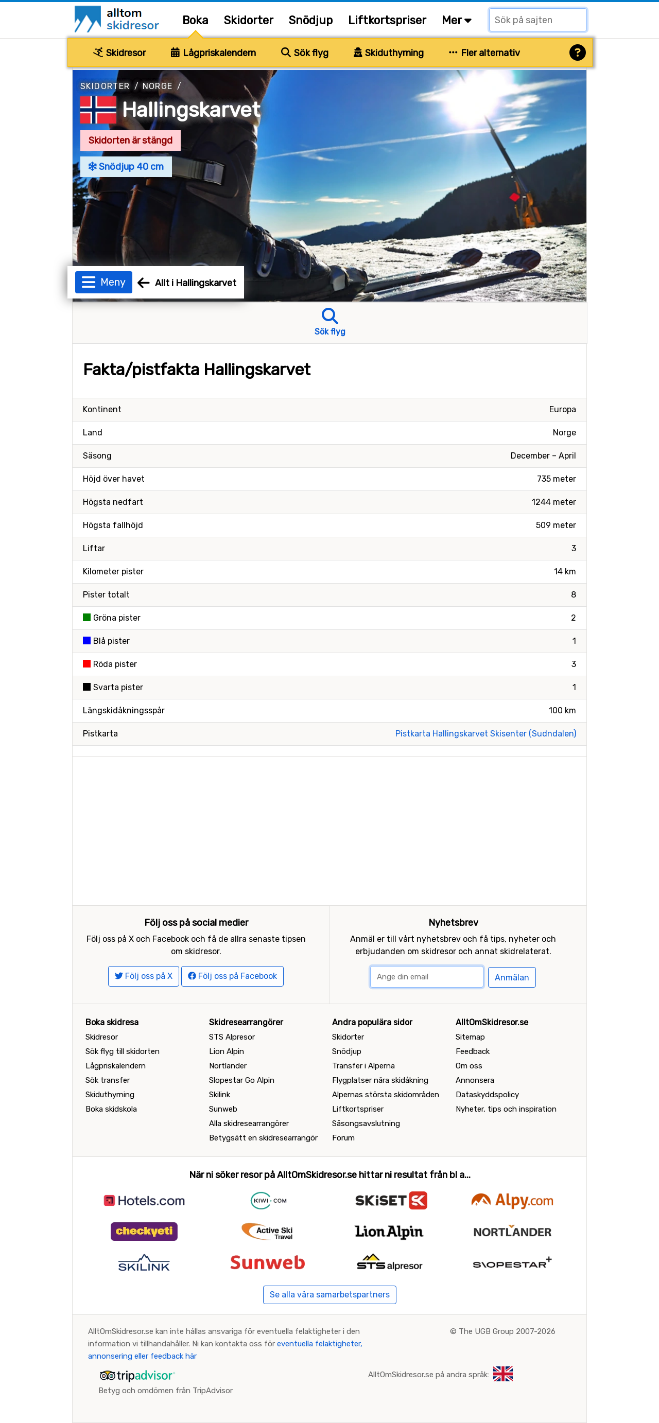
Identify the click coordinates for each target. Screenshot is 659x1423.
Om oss (469, 1065)
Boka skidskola (111, 1109)
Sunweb (223, 1109)
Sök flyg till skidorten (122, 1051)
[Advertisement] (329, 829)
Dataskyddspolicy (487, 1094)
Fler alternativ (484, 53)
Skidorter (248, 20)
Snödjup (311, 20)
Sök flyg (304, 53)
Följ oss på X (143, 976)
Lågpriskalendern (213, 53)
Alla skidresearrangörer (249, 1123)
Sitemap (470, 1037)
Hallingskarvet (191, 110)
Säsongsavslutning (366, 1123)
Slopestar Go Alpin (241, 1080)
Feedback (473, 1051)
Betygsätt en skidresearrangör (263, 1138)
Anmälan (512, 977)
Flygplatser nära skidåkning (380, 1080)
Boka (195, 20)
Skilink (219, 1094)
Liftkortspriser (387, 20)
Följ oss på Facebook (232, 976)
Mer (457, 20)
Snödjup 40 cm (126, 166)
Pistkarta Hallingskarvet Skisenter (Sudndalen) (485, 734)
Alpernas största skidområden (385, 1094)
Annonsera (475, 1080)
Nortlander (228, 1065)
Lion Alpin (226, 1051)
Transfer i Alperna (363, 1065)
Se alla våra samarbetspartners (330, 1294)
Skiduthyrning (389, 53)
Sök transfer (107, 1080)
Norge (158, 86)
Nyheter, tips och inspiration (506, 1109)
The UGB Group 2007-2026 (507, 1331)
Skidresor (119, 53)
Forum (343, 1138)
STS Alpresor (232, 1037)
